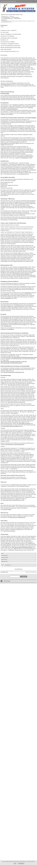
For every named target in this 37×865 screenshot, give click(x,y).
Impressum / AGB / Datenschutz (31, 572)
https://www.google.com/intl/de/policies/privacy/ (11, 362)
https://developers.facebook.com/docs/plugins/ (18, 384)
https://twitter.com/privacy (24, 423)
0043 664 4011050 (6, 17)
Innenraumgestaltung (4, 557)
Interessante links (6, 565)
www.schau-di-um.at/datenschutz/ (17, 517)
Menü (34, 1)
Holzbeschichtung (4, 559)
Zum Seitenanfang (18, 569)
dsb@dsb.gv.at (7, 326)
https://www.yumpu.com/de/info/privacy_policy (13, 500)
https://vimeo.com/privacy (9, 530)
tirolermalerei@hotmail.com (8, 18)
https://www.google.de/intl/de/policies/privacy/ (22, 547)
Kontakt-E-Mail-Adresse (12, 109)
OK (15, 863)
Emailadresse (25, 157)
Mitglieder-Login (4, 572)
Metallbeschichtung (4, 561)
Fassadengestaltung (4, 555)
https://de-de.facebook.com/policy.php (16, 402)
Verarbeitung (8, 298)
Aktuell (2, 553)
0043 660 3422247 (16, 17)
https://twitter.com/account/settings (11, 426)
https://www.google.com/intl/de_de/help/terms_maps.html (14, 361)
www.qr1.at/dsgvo (7, 509)
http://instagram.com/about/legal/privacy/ (15, 444)
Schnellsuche (24, 576)
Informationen (21, 863)
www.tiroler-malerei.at (17, 18)
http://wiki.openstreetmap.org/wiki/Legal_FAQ (13, 372)
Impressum (15, 104)
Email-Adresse (10, 329)
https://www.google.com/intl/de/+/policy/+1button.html (13, 475)
